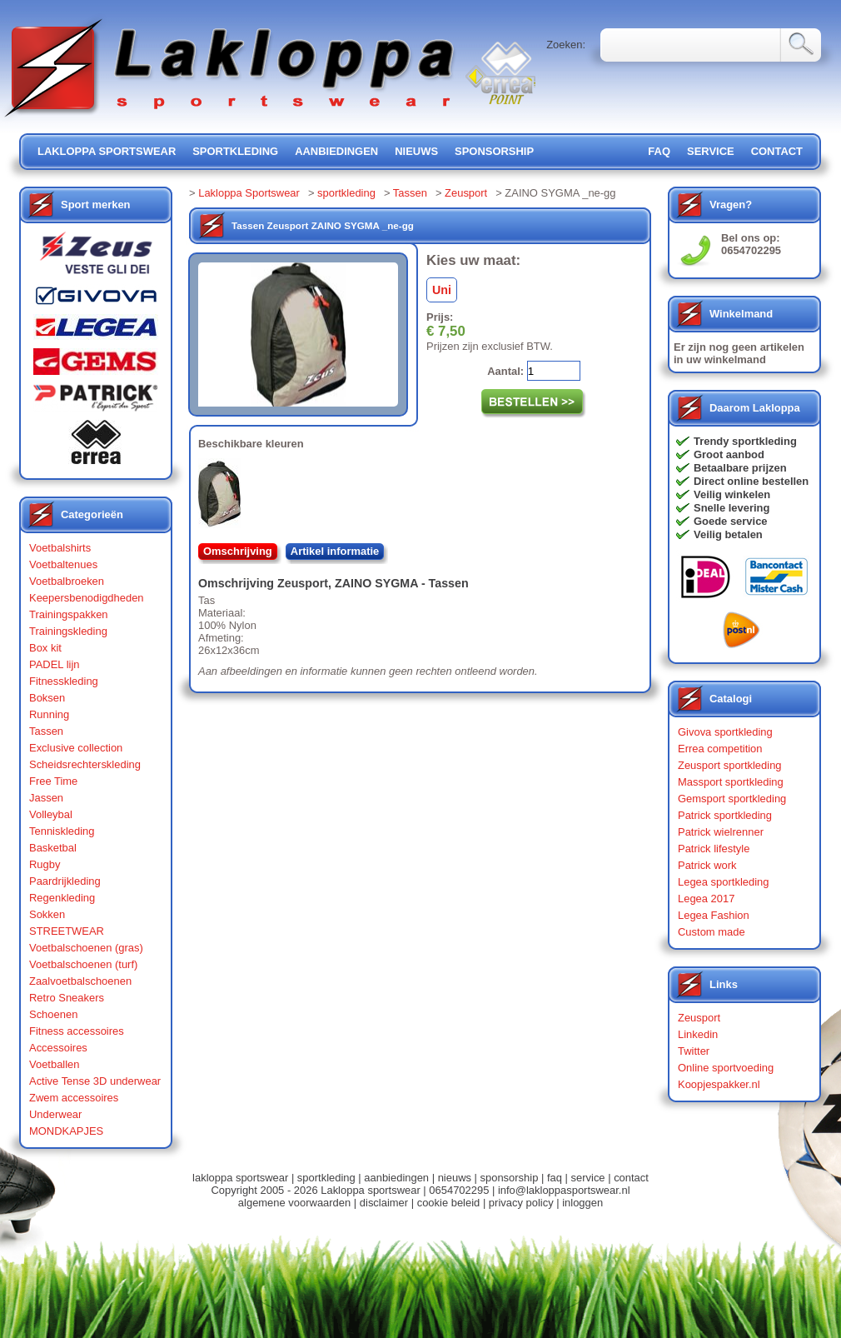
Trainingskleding (68, 631)
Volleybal (50, 814)
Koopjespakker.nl (719, 1084)
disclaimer (384, 1202)
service (710, 151)
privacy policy (521, 1202)
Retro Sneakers (66, 997)
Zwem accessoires (73, 1097)
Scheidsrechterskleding (85, 764)
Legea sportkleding (723, 882)
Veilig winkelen (732, 494)
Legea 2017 (706, 898)
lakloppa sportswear (106, 151)
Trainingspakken (68, 614)
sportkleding (235, 151)
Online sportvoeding (726, 1067)
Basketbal (53, 847)
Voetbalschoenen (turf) (83, 964)
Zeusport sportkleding (730, 765)
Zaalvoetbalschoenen (80, 981)
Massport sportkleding (731, 782)
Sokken (47, 914)
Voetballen (54, 1064)
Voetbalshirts (60, 548)
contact (777, 151)
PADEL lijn (54, 664)
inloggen (582, 1202)
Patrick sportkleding (725, 815)
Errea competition (720, 748)
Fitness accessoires (76, 1031)
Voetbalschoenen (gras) (86, 947)
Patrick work (707, 865)
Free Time (53, 781)
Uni (441, 290)
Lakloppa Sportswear (249, 193)
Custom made (711, 932)
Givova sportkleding (725, 732)
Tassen (46, 731)
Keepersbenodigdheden (86, 598)
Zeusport (466, 193)
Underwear (55, 1114)
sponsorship (494, 151)
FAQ (659, 151)
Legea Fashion (713, 915)
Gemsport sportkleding (732, 798)
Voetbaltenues (63, 564)
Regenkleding (62, 897)
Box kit (45, 648)
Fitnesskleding (63, 681)
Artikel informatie (335, 551)
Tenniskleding (62, 831)
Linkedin (698, 1034)
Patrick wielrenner (721, 832)
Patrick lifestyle (713, 848)
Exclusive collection (75, 747)
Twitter (693, 1051)
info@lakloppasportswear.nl (564, 1190)
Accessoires (58, 1047)
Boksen (47, 697)
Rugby (44, 864)
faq (554, 1177)
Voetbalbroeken (66, 581)
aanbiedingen (336, 151)
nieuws (416, 151)
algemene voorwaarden (294, 1202)
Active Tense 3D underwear (95, 1081)
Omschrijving (237, 551)
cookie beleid (448, 1202)
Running (49, 714)
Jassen (46, 797)
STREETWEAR (66, 931)
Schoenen (53, 1014)
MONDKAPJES (66, 1131)
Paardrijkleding (65, 881)
